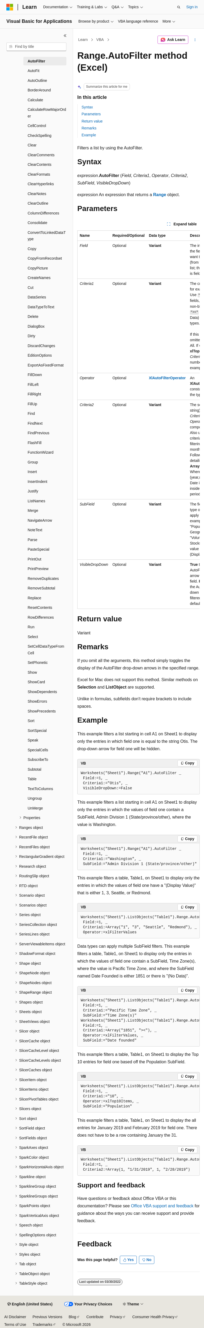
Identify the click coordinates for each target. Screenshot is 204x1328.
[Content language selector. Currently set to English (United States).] (30, 1304)
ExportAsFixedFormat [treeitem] (45, 365)
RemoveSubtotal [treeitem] (41, 588)
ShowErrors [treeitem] (37, 701)
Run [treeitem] (31, 627)
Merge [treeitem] (33, 510)
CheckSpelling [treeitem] (40, 135)
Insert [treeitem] (32, 472)
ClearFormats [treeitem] (39, 174)
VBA (100, 39)
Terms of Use (15, 1324)
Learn (83, 39)
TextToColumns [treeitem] (40, 789)
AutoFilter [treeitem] (36, 61)
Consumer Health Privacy (153, 1317)
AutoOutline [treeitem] (37, 80)
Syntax (87, 107)
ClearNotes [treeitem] (37, 194)
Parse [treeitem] (32, 540)
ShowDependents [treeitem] (42, 692)
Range (159, 194)
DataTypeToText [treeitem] (41, 307)
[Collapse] (65, 35)
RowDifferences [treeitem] (41, 617)
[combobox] (36, 47)
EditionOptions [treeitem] (40, 355)
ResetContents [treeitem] (40, 607)
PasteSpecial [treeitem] (38, 549)
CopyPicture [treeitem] (38, 268)
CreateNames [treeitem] (39, 278)
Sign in (192, 7)
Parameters (91, 114)
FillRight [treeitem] (34, 394)
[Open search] (178, 7)
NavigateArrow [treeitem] (40, 520)
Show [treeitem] (32, 672)
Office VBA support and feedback (162, 1206)
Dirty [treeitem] (31, 336)
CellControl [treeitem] (37, 126)
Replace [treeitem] (34, 598)
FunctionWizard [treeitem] (40, 452)
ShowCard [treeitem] (36, 682)
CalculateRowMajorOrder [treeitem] (47, 112)
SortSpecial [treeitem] (37, 730)
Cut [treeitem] (30, 287)
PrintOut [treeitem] (34, 559)
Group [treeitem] (33, 462)
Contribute (95, 1317)
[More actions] (195, 40)
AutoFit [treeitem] (33, 71)
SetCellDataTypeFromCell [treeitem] (46, 649)
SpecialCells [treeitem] (38, 750)
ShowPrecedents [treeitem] (42, 711)
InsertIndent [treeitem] (37, 481)
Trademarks (42, 1324)
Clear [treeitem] (32, 145)
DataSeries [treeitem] (37, 297)
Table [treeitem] (32, 779)
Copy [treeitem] (32, 249)
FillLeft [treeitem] (33, 384)
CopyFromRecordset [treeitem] (45, 258)
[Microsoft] (9, 7)
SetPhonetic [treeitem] (38, 662)
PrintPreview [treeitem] (38, 569)
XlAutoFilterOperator (167, 378)
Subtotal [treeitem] (34, 769)
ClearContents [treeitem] (40, 164)
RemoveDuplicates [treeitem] (43, 578)
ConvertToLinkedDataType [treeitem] (47, 235)
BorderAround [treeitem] (39, 90)
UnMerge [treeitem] (35, 808)
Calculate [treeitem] (35, 100)
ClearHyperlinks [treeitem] (41, 184)
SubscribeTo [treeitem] (38, 759)
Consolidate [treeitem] (37, 223)
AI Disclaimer (15, 1317)
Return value (92, 121)
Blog (72, 1317)
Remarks (89, 128)
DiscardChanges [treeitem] (41, 346)
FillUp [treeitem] (32, 404)
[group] (138, 419)
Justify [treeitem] (33, 491)
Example (89, 135)
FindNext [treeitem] (35, 423)
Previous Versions (47, 1317)
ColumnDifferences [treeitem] (43, 213)
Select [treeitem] (33, 637)
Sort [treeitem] (31, 721)
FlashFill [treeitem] (34, 443)
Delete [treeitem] (33, 316)
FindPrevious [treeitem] (38, 433)
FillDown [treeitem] (35, 375)
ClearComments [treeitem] (41, 155)
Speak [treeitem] (33, 740)
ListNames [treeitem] (36, 501)
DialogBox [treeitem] (36, 326)
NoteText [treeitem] (35, 530)
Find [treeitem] (31, 413)
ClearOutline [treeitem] (38, 203)
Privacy (116, 1317)
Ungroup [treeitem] (35, 798)
